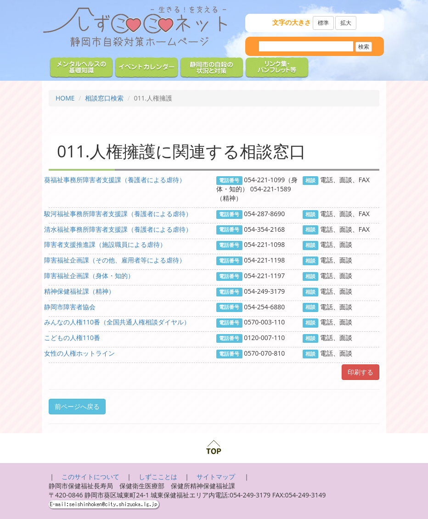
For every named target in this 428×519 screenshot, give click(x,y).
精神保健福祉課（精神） (79, 291)
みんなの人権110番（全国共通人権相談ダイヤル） (117, 322)
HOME (65, 98)
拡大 (345, 23)
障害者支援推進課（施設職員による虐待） (105, 244)
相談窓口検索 (104, 98)
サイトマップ (217, 476)
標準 (323, 23)
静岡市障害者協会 (70, 306)
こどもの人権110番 (72, 337)
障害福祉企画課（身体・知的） (89, 275)
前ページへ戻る (77, 406)
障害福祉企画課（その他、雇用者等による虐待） (115, 260)
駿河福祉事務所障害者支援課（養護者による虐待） (118, 213)
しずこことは (158, 476)
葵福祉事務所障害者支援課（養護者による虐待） (115, 179)
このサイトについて (90, 476)
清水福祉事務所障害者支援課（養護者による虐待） (118, 229)
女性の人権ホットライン (79, 353)
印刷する (360, 372)
